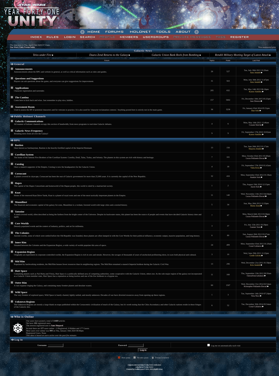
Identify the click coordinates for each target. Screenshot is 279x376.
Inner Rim (20, 242)
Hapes (18, 183)
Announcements (24, 68)
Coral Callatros (255, 246)
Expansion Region (25, 251)
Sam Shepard (57, 325)
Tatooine (19, 211)
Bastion (19, 145)
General (19, 64)
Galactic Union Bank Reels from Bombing (176, 54)
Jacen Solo (255, 186)
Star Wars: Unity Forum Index (22, 47)
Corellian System (24, 154)
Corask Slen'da (255, 125)
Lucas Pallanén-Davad (255, 158)
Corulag (19, 164)
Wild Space (21, 292)
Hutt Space (21, 270)
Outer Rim (21, 282)
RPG (17, 140)
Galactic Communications (29, 121)
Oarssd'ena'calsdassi (255, 275)
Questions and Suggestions (29, 78)
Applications (22, 87)
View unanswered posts (267, 47)
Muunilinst (21, 202)
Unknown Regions (25, 301)
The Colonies (22, 232)
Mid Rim (20, 261)
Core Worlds (22, 223)
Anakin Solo (255, 177)
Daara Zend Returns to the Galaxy (109, 54)
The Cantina (22, 97)
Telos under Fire (43, 54)
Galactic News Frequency (29, 130)
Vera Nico (255, 296)
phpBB (142, 369)
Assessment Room (24, 106)
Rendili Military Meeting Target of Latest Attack (243, 54)
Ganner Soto (255, 227)
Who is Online (24, 316)
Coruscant (20, 173)
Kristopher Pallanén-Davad (255, 286)
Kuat (18, 192)
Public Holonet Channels (30, 116)
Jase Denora (255, 101)
